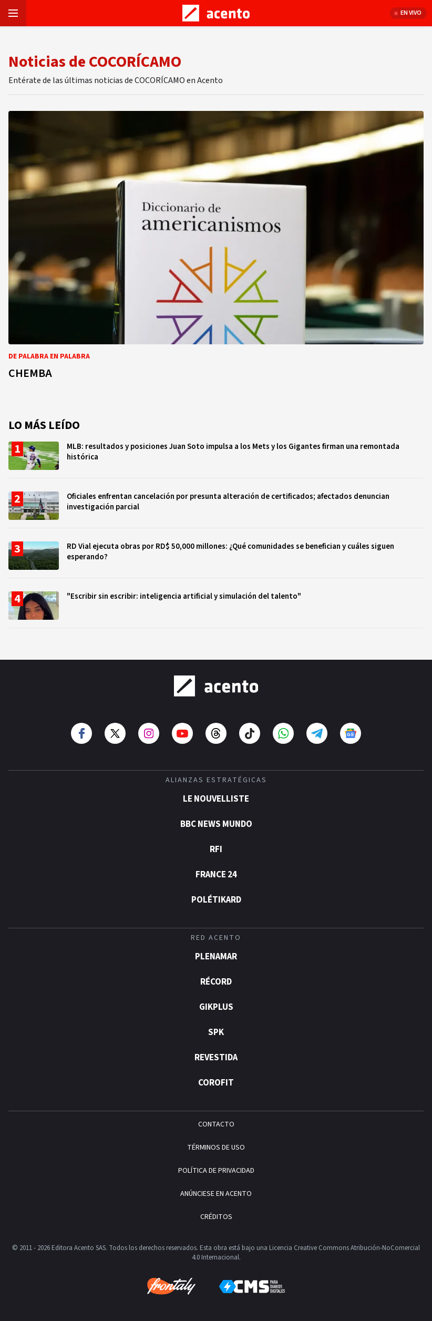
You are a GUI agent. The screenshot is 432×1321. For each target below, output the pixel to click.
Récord (216, 982)
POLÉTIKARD (216, 900)
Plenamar (216, 956)
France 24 (216, 874)
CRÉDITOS (216, 1217)
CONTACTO (216, 1124)
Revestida (216, 1057)
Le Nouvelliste (216, 799)
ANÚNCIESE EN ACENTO (216, 1194)
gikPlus (216, 1007)
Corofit (216, 1083)
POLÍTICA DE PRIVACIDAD (216, 1170)
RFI (216, 849)
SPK (216, 1032)
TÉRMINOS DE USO (216, 1147)
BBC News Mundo (216, 824)
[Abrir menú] (13, 13)
